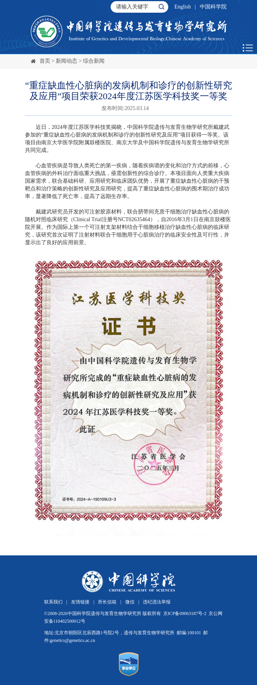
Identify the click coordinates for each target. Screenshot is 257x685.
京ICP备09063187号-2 (185, 613)
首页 (45, 61)
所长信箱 (107, 602)
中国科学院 (213, 7)
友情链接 (80, 602)
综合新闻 (93, 61)
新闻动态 (66, 61)
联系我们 (53, 602)
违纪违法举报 (157, 602)
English (182, 7)
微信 (129, 602)
